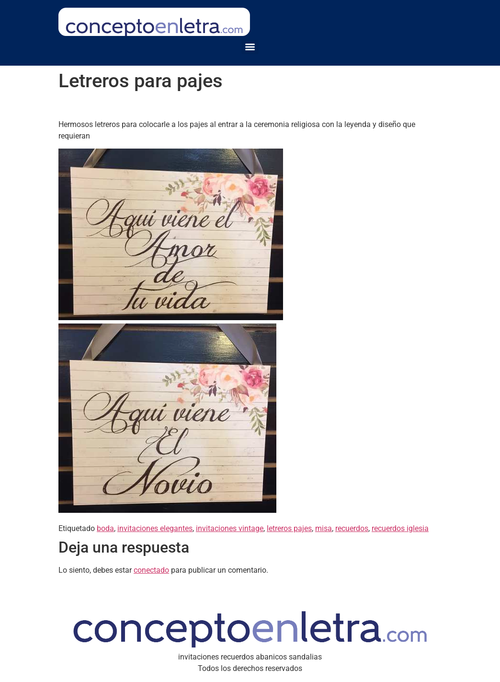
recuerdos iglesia (400, 528)
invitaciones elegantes (155, 528)
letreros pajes (289, 528)
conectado (151, 570)
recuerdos (351, 528)
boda (105, 528)
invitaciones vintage (229, 528)
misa (323, 528)
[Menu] (250, 47)
